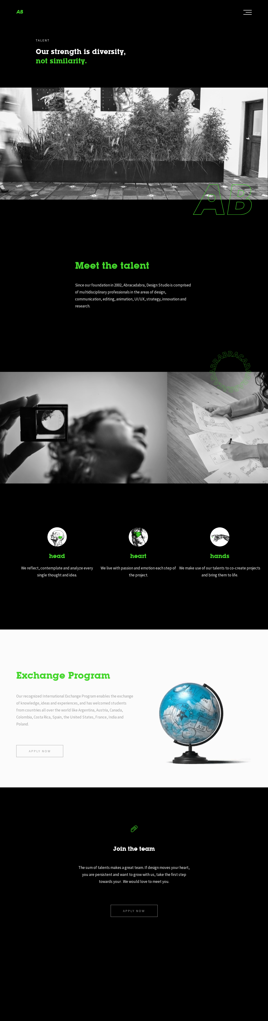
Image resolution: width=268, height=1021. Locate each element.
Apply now (40, 751)
